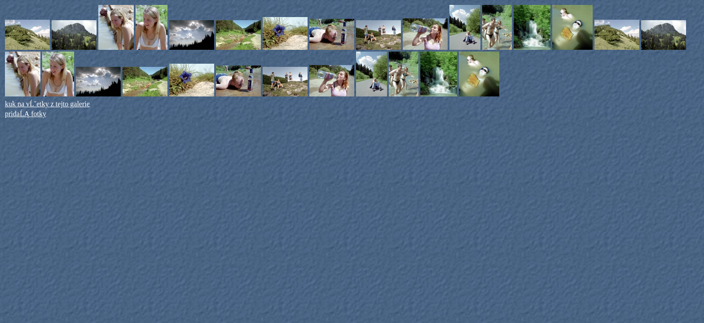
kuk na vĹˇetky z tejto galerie (47, 104)
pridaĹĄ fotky (25, 114)
